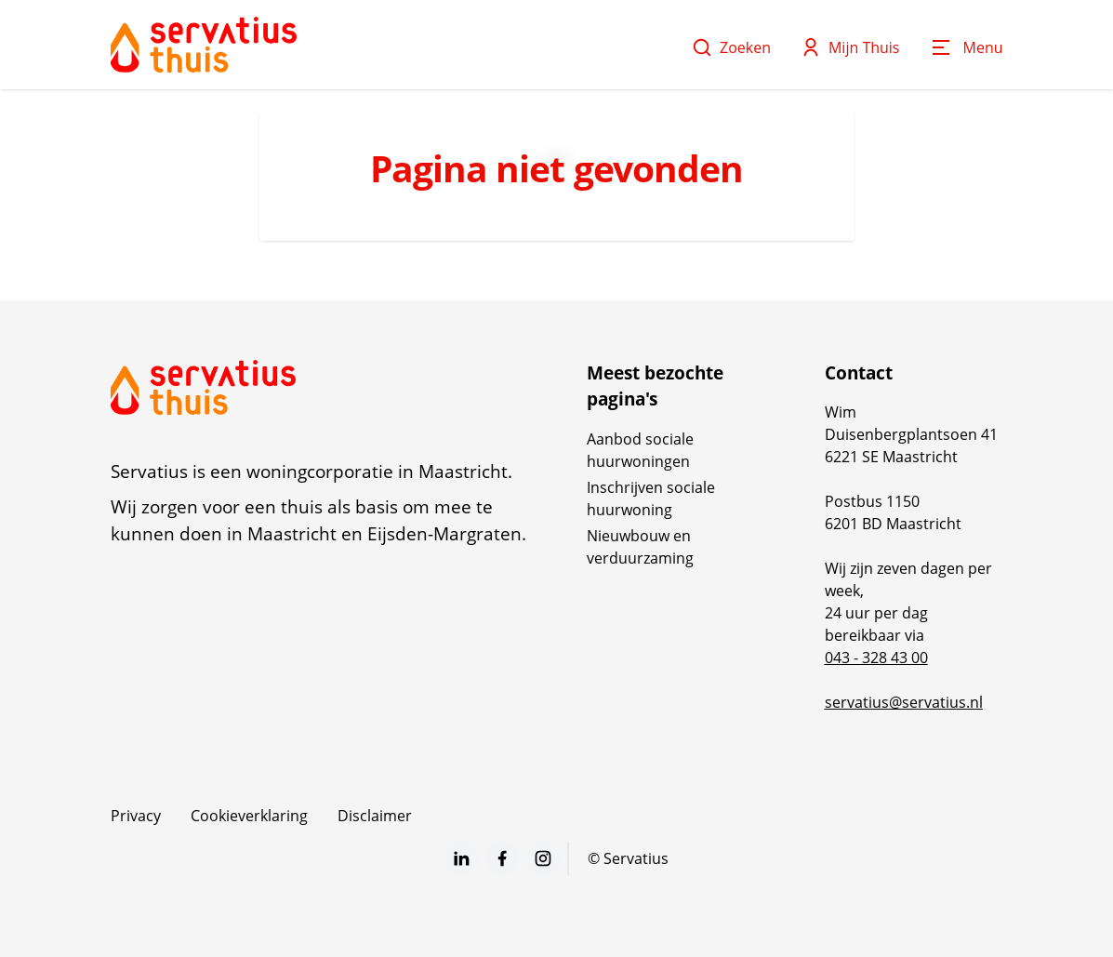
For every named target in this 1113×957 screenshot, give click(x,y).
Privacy (136, 815)
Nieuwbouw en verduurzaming (640, 546)
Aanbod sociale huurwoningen (640, 450)
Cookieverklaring (249, 815)
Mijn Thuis (850, 47)
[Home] (204, 44)
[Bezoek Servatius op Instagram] (543, 858)
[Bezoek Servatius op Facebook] (502, 858)
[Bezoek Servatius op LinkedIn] (461, 858)
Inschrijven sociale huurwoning (651, 498)
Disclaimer (375, 815)
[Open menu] (966, 47)
